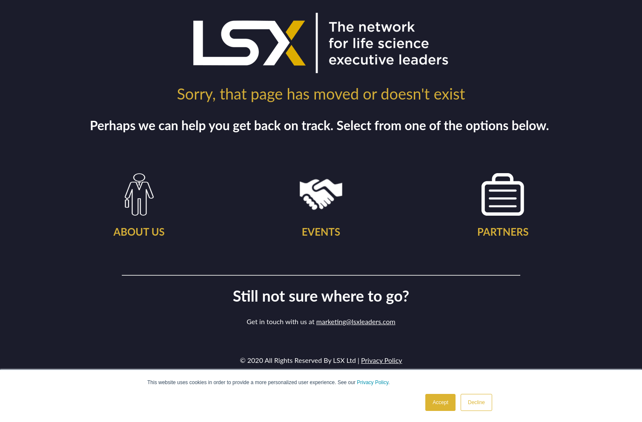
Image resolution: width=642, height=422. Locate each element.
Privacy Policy (372, 382)
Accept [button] (440, 402)
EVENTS (321, 231)
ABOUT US (138, 231)
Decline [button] (476, 402)
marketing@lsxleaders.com (356, 321)
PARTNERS (503, 231)
